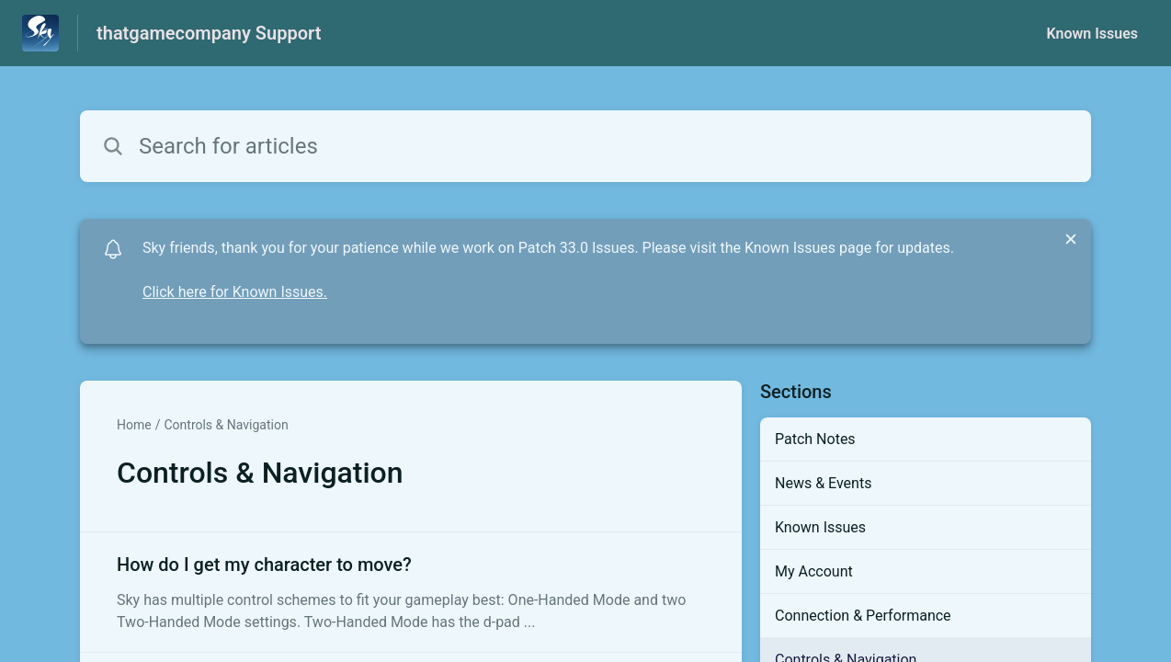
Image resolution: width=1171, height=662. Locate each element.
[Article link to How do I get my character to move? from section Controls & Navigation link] (411, 592)
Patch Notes (815, 439)
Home (134, 424)
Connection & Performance (863, 615)
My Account (814, 571)
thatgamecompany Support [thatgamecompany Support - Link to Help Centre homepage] (209, 33)
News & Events (823, 483)
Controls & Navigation (226, 424)
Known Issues (1092, 33)
